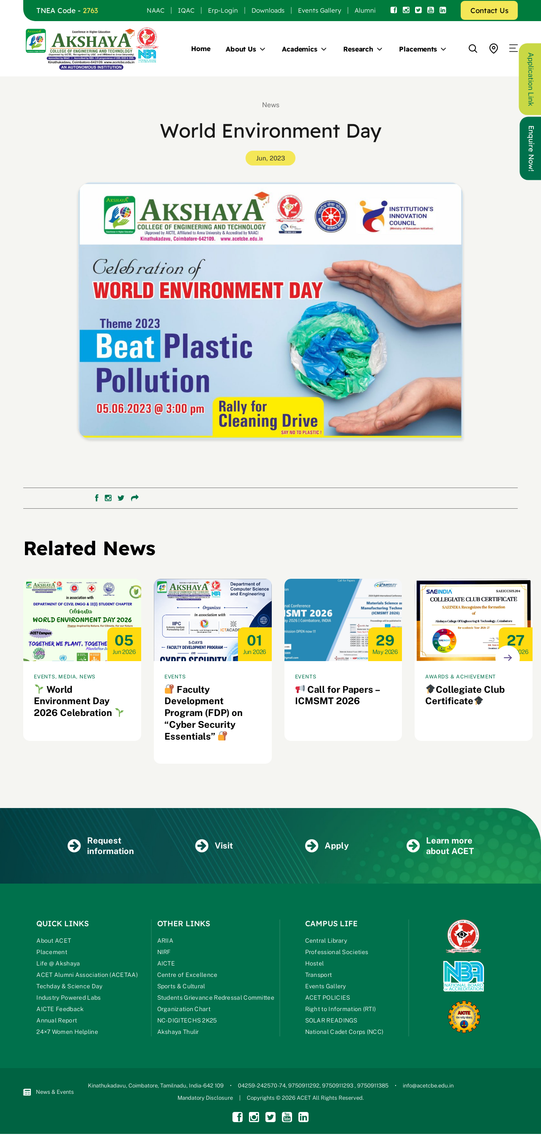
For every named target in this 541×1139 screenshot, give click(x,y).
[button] (513, 48)
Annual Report (56, 1021)
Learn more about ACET (440, 846)
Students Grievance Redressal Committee (215, 998)
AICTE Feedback (60, 1010)
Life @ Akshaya (58, 964)
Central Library (326, 941)
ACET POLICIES (327, 998)
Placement (51, 953)
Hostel (314, 964)
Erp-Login (223, 10)
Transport (318, 976)
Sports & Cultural (181, 987)
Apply (327, 846)
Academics (299, 49)
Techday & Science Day (69, 987)
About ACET (53, 941)
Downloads (267, 10)
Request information (101, 846)
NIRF (164, 953)
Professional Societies (337, 953)
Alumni (365, 10)
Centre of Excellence (187, 976)
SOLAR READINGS (331, 1021)
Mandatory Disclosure (205, 1099)
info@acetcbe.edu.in (428, 1087)
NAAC (155, 10)
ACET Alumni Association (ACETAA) (87, 976)
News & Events (48, 1093)
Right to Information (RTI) (340, 1010)
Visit (214, 846)
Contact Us (489, 10)
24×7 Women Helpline (67, 1033)
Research (358, 49)
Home (200, 48)
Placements (418, 49)
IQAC (186, 10)
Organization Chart (183, 1010)
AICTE (166, 964)
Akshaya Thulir (178, 1033)
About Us (241, 49)
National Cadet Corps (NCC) (344, 1033)
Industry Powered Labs (68, 998)
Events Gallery (319, 10)
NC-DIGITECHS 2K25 (187, 1021)
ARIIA (165, 941)
